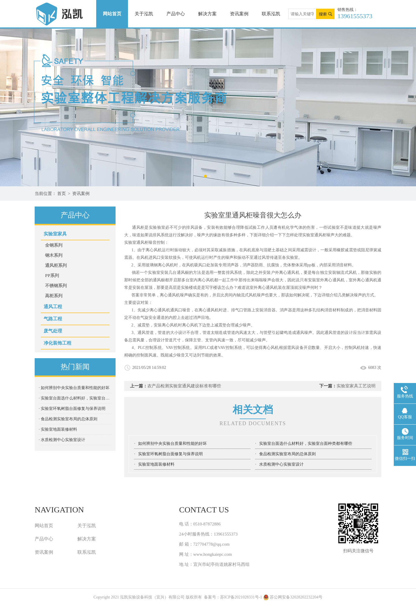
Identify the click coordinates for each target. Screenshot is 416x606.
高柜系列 (53, 295)
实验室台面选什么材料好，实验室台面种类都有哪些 (305, 443)
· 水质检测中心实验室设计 (62, 440)
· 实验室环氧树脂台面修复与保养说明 (72, 408)
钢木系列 (53, 255)
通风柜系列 (56, 265)
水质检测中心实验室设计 (281, 464)
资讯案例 (239, 13)
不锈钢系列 (56, 285)
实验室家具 (55, 233)
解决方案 (207, 13)
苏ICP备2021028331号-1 (241, 597)
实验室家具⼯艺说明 (356, 386)
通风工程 (53, 306)
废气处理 (53, 330)
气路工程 (53, 318)
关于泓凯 (144, 13)
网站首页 (112, 13)
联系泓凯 (271, 13)
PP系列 (52, 275)
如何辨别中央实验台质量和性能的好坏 (172, 443)
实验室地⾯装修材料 (156, 464)
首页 (61, 193)
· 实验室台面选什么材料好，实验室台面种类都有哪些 (75, 398)
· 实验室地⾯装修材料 (58, 429)
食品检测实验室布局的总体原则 (287, 454)
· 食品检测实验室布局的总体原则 (68, 419)
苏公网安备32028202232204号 (293, 597)
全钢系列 (53, 245)
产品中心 (175, 13)
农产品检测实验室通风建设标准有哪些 (184, 386)
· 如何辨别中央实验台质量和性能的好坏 (74, 388)
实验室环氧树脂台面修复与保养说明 (170, 454)
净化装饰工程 (57, 343)
